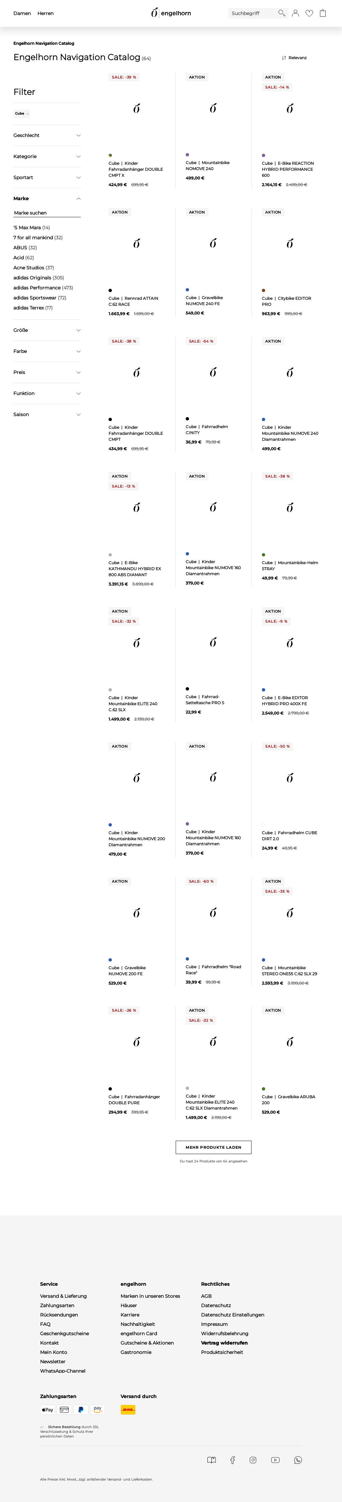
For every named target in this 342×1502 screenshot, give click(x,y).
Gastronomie (136, 1352)
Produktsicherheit (222, 1352)
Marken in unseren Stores (150, 1296)
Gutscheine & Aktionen (147, 1343)
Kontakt (49, 1343)
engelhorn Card (139, 1334)
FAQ (45, 1324)
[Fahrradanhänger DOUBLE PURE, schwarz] (111, 1089)
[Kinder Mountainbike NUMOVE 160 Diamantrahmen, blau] (188, 553)
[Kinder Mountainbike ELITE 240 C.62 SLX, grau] (111, 690)
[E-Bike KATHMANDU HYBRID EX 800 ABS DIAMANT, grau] (111, 554)
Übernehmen (47, 337)
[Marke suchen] (47, 213)
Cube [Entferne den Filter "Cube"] (21, 113)
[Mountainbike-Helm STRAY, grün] (264, 554)
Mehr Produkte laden (213, 1147)
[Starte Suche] (282, 13)
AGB (206, 1296)
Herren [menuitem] (45, 13)
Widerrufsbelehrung (224, 1334)
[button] (295, 13)
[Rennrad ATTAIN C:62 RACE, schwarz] (111, 290)
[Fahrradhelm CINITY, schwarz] (188, 418)
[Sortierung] (305, 58)
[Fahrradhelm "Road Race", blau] (188, 959)
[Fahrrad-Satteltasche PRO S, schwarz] (188, 689)
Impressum (214, 1324)
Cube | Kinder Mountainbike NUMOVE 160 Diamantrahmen (213, 567)
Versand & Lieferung (63, 1296)
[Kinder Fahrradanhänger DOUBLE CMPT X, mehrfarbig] (111, 155)
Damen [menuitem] (22, 13)
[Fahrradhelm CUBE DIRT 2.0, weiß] (264, 825)
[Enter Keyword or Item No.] (253, 13)
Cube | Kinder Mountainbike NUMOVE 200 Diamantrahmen (137, 838)
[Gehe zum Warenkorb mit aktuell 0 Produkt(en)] (323, 13)
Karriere (130, 1315)
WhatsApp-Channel (63, 1371)
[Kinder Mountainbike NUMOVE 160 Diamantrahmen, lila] (188, 824)
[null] (137, 108)
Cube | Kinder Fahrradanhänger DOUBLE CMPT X (136, 169)
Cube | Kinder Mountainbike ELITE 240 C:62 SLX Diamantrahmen (211, 1102)
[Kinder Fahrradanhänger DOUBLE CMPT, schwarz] (111, 419)
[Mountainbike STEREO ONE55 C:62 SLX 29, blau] (264, 960)
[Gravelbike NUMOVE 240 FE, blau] (188, 289)
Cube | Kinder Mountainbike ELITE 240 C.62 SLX (133, 703)
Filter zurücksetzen (47, 354)
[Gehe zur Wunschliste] (309, 13)
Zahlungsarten (57, 1305)
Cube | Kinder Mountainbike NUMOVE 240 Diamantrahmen (290, 433)
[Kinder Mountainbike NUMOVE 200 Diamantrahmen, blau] (111, 825)
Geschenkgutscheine (64, 1334)
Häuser (129, 1305)
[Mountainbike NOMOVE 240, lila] (188, 154)
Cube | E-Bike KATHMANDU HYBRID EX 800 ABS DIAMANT (135, 568)
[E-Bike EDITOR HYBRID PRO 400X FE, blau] (264, 690)
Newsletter (52, 1362)
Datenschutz (216, 1305)
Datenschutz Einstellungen (232, 1315)
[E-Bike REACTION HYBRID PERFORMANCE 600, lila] (264, 155)
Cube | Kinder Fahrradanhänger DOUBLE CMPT (136, 433)
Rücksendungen (59, 1315)
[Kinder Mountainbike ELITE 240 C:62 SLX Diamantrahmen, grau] (188, 1088)
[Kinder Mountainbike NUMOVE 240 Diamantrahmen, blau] (264, 419)
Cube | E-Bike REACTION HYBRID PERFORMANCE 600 (288, 169)
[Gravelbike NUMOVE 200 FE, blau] (111, 960)
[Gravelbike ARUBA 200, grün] (264, 1089)
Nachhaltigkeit (138, 1324)
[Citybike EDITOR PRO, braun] (264, 290)
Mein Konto (53, 1352)
